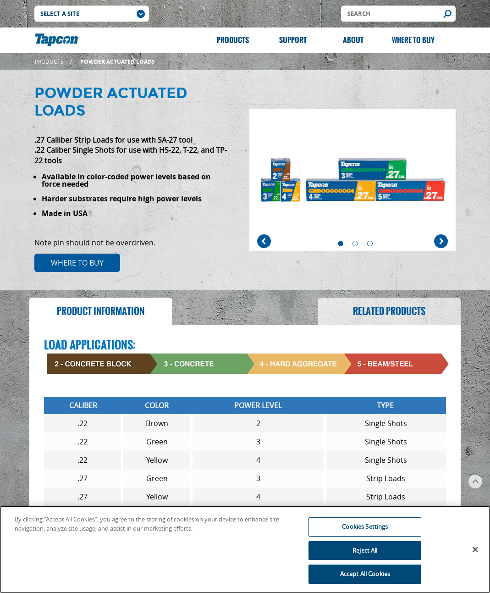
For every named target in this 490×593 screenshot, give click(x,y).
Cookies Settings (365, 529)
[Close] (475, 552)
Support (293, 40)
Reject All (364, 553)
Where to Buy (413, 40)
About (353, 40)
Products (233, 40)
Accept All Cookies (365, 576)
